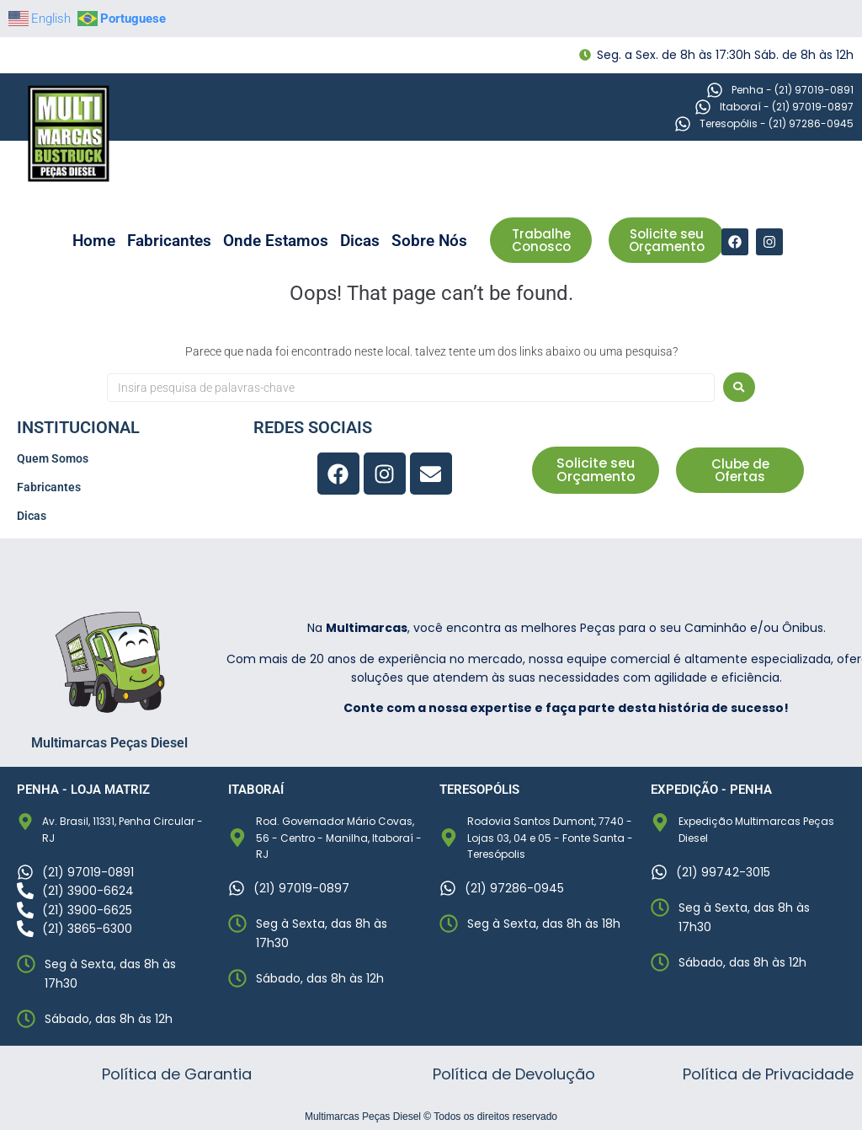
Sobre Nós (429, 240)
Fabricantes (169, 240)
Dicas (360, 240)
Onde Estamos (275, 240)
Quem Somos (52, 458)
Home (93, 240)
